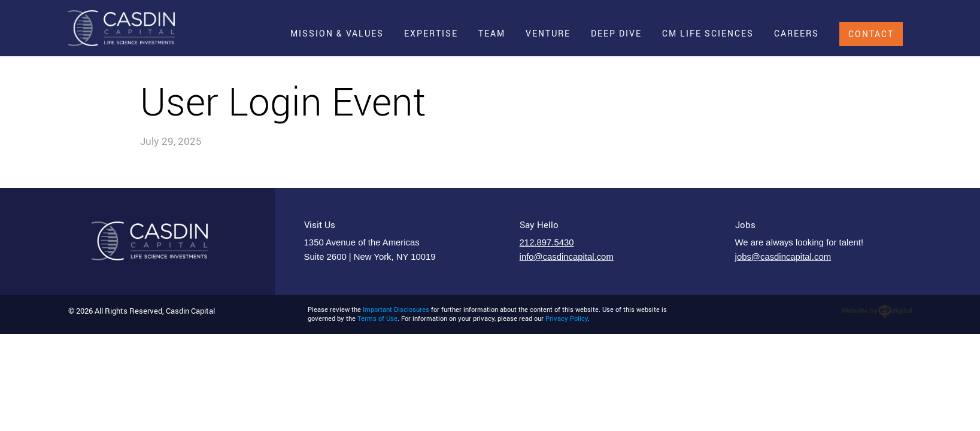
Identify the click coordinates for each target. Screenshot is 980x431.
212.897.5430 (547, 242)
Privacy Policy (566, 318)
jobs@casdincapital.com (783, 257)
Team (491, 33)
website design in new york (877, 311)
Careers (796, 33)
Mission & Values (337, 33)
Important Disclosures (396, 309)
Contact (871, 34)
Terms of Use (377, 318)
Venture (548, 33)
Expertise (431, 33)
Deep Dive (616, 33)
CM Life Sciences (708, 33)
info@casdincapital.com (567, 257)
